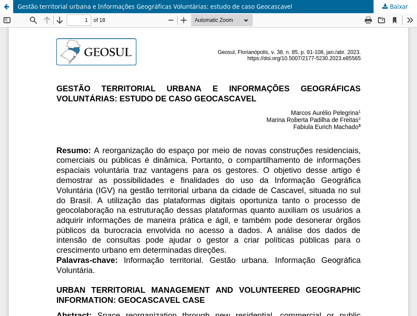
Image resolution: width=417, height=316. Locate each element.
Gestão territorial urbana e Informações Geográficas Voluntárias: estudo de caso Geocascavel (155, 6)
